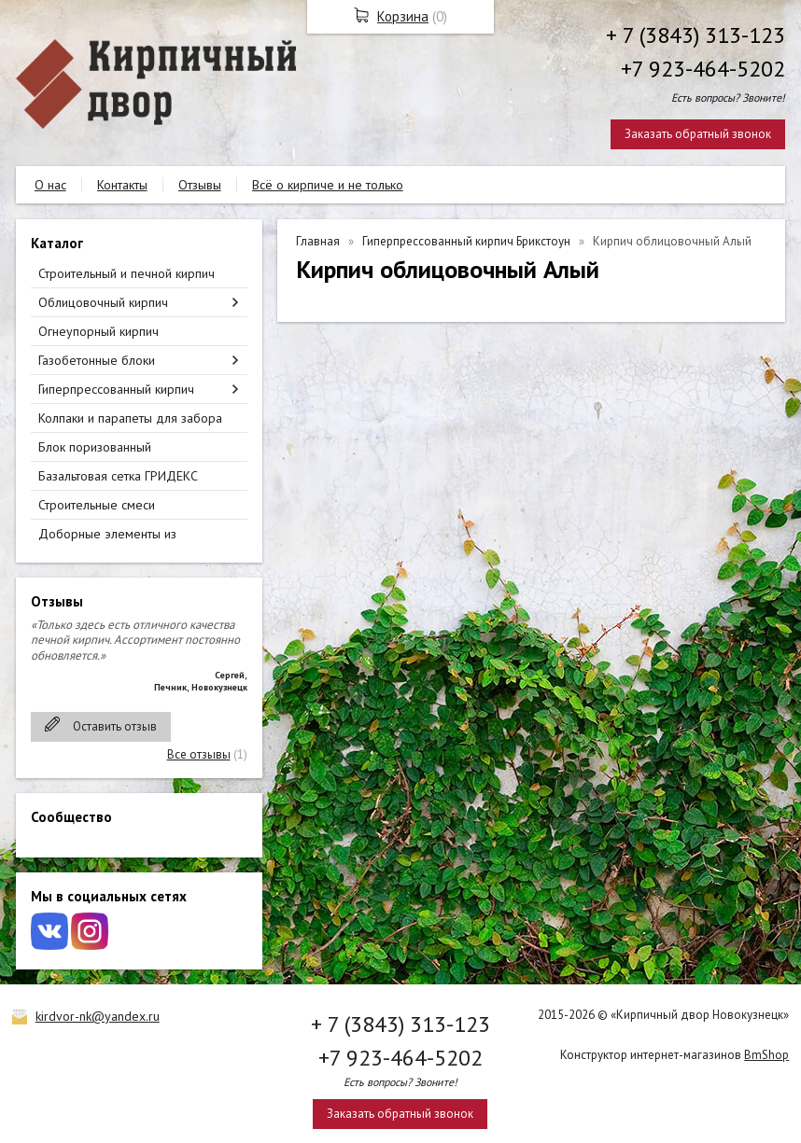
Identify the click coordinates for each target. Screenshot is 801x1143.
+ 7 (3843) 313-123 (695, 35)
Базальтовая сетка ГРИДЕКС (118, 475)
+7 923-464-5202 (703, 68)
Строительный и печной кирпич (126, 273)
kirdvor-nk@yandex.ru (97, 1016)
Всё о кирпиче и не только (327, 184)
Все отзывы (199, 754)
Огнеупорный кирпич (98, 331)
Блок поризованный (94, 447)
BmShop (766, 1055)
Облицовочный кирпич (103, 302)
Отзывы (199, 184)
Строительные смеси (96, 504)
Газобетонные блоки (96, 360)
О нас (50, 184)
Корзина (403, 16)
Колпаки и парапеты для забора (130, 418)
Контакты (122, 184)
